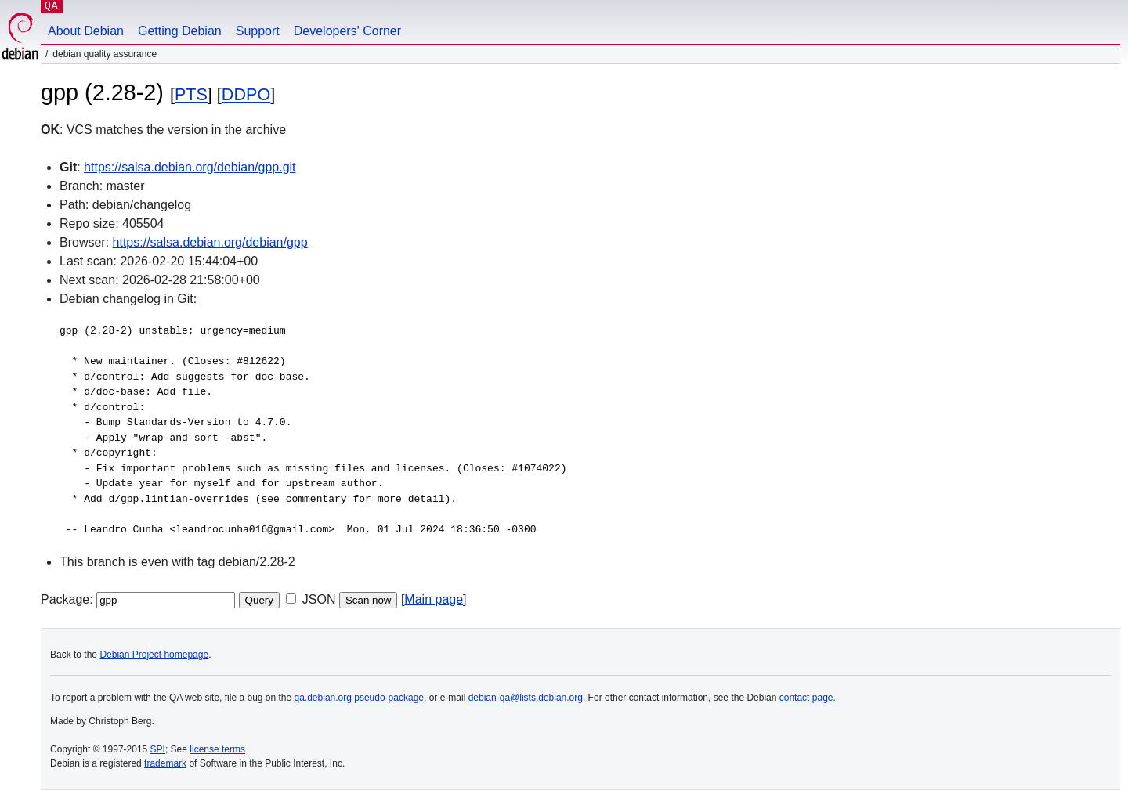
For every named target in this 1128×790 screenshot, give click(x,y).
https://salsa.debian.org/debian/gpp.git (189, 167)
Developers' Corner (347, 31)
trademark (165, 763)
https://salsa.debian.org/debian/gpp (210, 242)
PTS (191, 94)
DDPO (246, 94)
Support (258, 31)
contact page (806, 697)
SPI (157, 749)
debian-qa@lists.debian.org (525, 697)
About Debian (86, 31)
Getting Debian (180, 31)
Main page (433, 599)
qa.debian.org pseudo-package (359, 697)
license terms (217, 749)
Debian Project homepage (153, 654)
